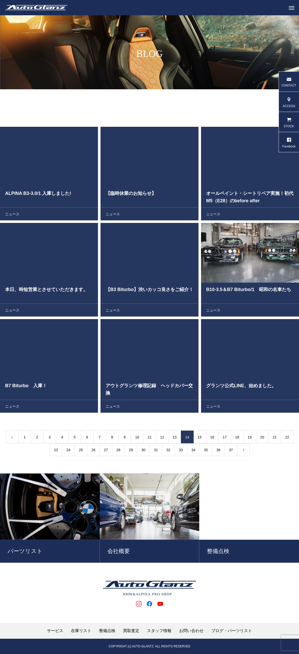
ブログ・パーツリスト (231, 631)
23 (56, 451)
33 (181, 451)
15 (200, 438)
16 (212, 438)
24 (68, 451)
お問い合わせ (191, 631)
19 (250, 438)
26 (93, 451)
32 (168, 451)
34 (193, 451)
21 (275, 438)
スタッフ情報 (159, 631)
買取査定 (131, 631)
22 (287, 438)
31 (156, 451)
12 (162, 438)
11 (150, 438)
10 (137, 438)
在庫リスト (81, 631)
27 (106, 451)
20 (262, 438)
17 (225, 438)
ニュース (12, 215)
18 (237, 438)
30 (143, 451)
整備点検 (107, 631)
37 (231, 451)
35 (206, 451)
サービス (55, 631)
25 (81, 451)
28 (118, 451)
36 (218, 451)
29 (131, 451)
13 (175, 438)
